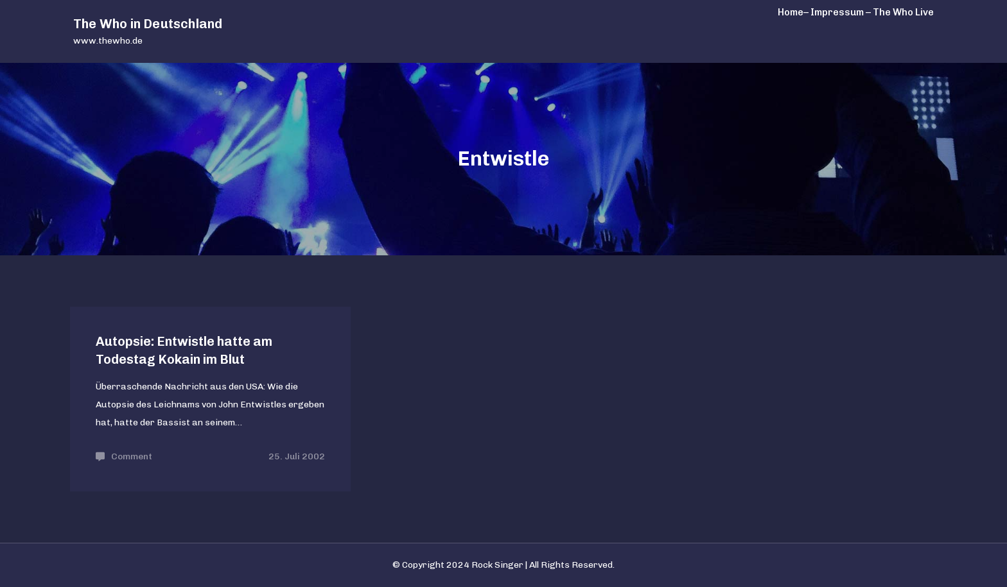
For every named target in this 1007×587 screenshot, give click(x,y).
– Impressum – (837, 12)
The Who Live (903, 12)
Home (790, 12)
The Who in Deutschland (147, 23)
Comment (131, 456)
